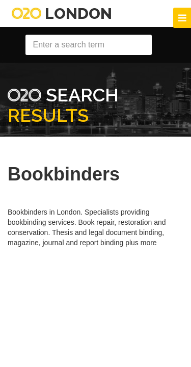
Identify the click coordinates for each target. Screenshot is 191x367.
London (62, 13)
